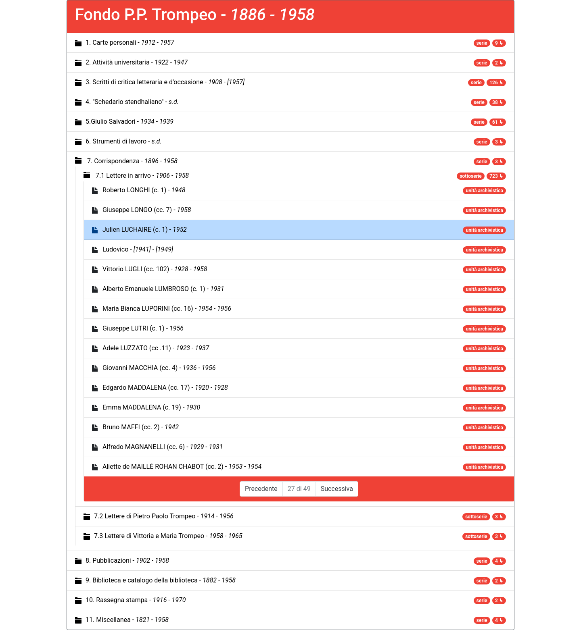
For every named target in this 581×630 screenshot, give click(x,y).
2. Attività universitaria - (137, 62)
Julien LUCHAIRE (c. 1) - (144, 229)
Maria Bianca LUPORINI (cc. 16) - (166, 308)
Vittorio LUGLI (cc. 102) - (154, 269)
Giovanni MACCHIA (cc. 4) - (159, 368)
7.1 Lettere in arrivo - (142, 175)
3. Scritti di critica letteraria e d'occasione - (165, 82)
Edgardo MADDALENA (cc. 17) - (165, 387)
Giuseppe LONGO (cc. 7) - (146, 210)
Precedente (261, 489)
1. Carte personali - (130, 42)
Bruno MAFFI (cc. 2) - (140, 427)
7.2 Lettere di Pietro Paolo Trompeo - (164, 516)
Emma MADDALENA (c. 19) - (151, 407)
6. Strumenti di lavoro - (123, 141)
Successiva (337, 489)
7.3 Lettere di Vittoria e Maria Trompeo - (168, 536)
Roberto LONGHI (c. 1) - (143, 190)
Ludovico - (137, 249)
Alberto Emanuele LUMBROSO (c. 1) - (163, 289)
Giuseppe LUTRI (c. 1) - (143, 328)
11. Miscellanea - (127, 620)
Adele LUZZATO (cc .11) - (155, 348)
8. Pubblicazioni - (127, 560)
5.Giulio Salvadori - (129, 121)
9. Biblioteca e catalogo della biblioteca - (161, 580)
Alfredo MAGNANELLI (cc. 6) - (162, 447)
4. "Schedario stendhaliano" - (132, 102)
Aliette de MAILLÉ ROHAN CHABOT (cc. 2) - (181, 466)
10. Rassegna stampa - (136, 600)
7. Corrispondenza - (132, 161)
